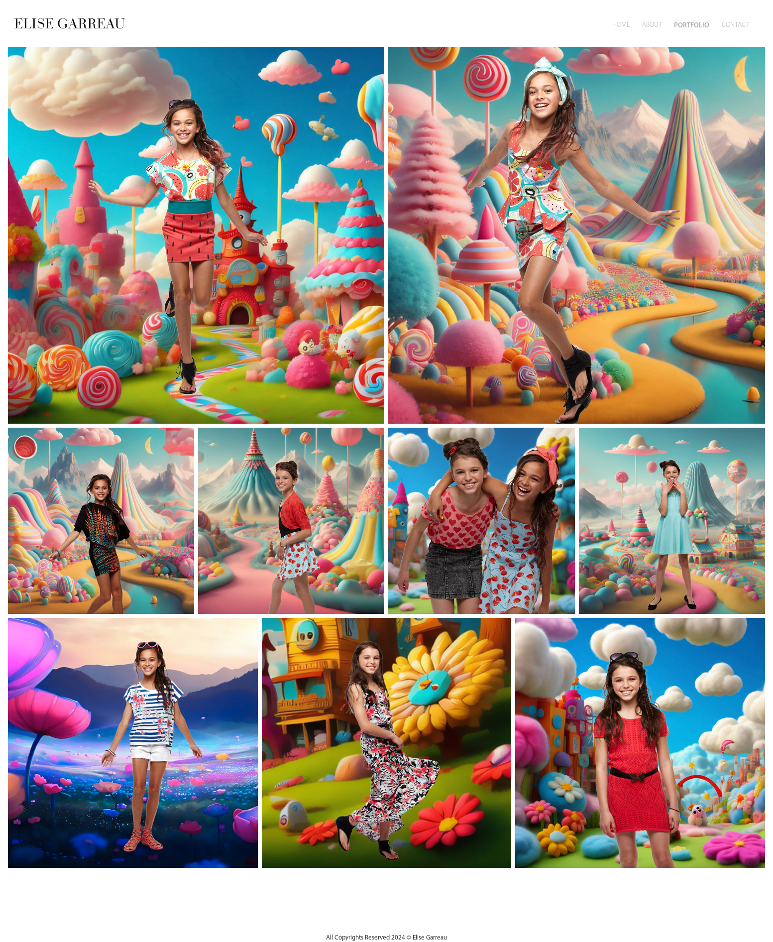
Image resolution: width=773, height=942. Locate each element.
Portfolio (691, 24)
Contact (736, 24)
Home (621, 24)
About (652, 24)
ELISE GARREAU (69, 23)
